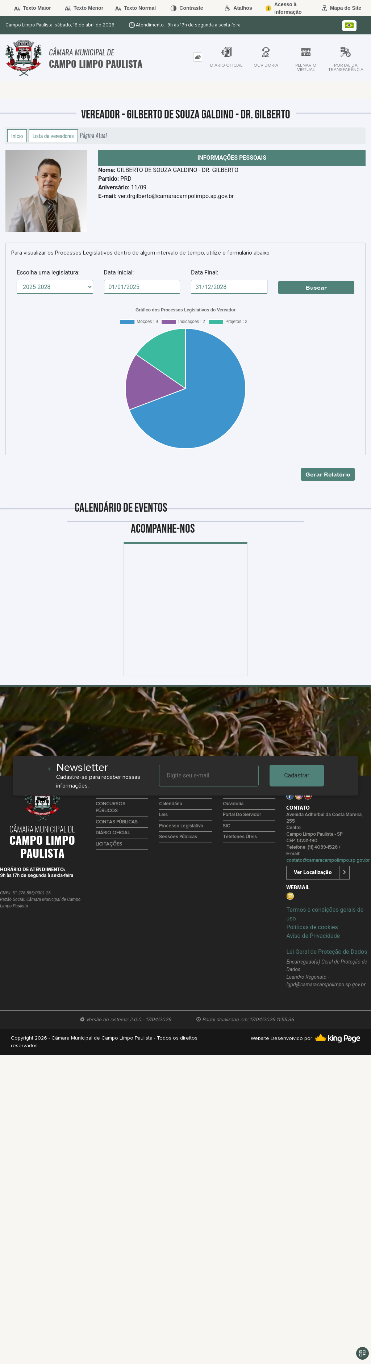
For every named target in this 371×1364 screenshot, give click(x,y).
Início (17, 135)
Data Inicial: (119, 272)
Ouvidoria (233, 804)
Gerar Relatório (327, 474)
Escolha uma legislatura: (48, 272)
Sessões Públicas (178, 837)
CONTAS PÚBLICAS (117, 822)
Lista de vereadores (53, 135)
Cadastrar (296, 775)
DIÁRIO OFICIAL (113, 833)
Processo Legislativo (181, 826)
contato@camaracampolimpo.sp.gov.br (328, 860)
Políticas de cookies (312, 927)
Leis (163, 815)
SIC (226, 826)
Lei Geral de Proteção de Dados (326, 951)
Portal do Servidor (242, 815)
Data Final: (204, 272)
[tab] (197, 57)
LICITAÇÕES (109, 844)
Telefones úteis (240, 837)
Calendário (170, 804)
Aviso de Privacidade (313, 935)
